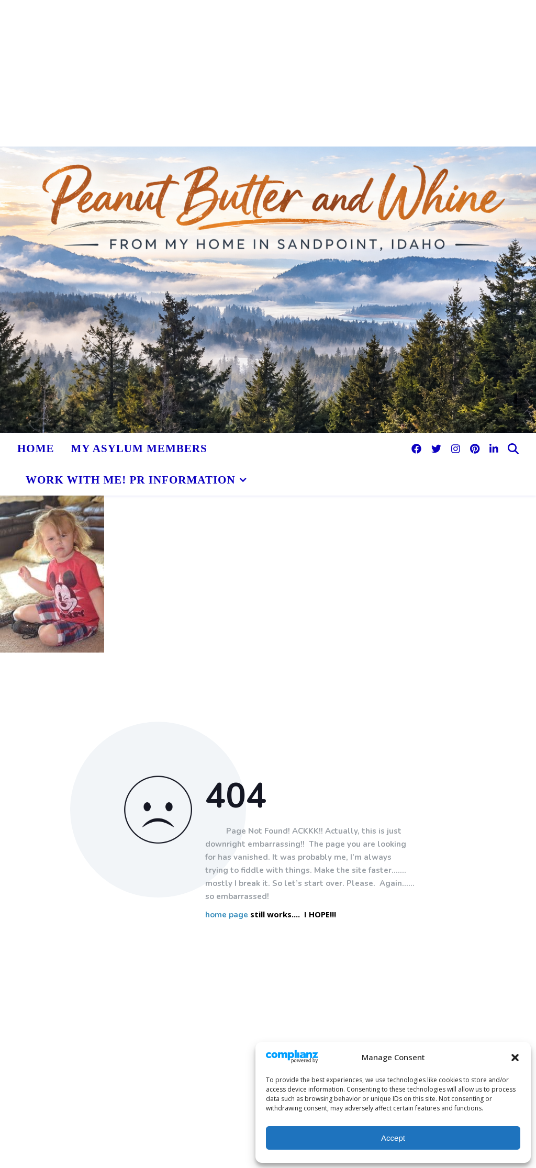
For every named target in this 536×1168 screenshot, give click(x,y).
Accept (393, 1137)
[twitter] (437, 448)
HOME (35, 448)
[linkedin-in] (493, 448)
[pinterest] (476, 448)
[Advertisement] (268, 73)
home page (226, 915)
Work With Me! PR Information (131, 480)
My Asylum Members (139, 448)
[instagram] (457, 448)
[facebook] (417, 448)
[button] (515, 1057)
